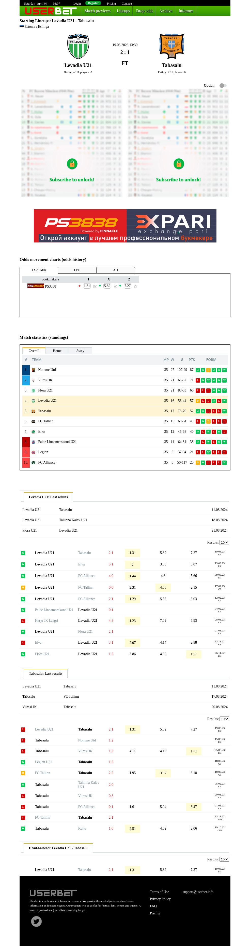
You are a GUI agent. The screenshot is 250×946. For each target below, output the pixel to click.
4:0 (111, 576)
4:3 (111, 621)
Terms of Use (159, 892)
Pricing (111, 3)
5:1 (111, 564)
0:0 (111, 587)
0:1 (111, 610)
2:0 (111, 785)
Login (77, 3)
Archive (166, 11)
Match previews (98, 11)
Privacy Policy (160, 899)
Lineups (123, 11)
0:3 (111, 796)
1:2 (111, 654)
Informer (186, 11)
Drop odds (144, 11)
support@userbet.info (198, 892)
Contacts (127, 3)
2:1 (111, 553)
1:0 (111, 828)
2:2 (111, 773)
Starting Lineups (35, 20)
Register (93, 3)
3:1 (111, 642)
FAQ (153, 906)
